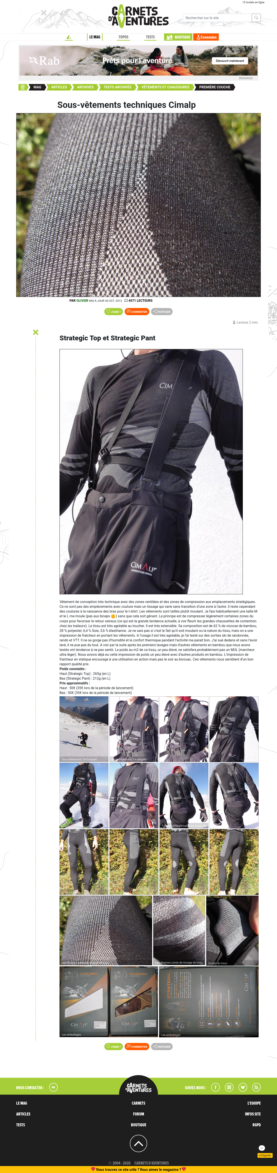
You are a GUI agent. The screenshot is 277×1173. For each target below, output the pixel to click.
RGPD (257, 1125)
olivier (82, 301)
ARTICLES (23, 1114)
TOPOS (123, 37)
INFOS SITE (253, 1114)
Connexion (209, 37)
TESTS (150, 37)
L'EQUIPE (254, 1103)
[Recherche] (217, 18)
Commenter (137, 311)
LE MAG (94, 37)
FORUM (138, 1114)
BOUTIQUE (182, 37)
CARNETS (138, 1103)
